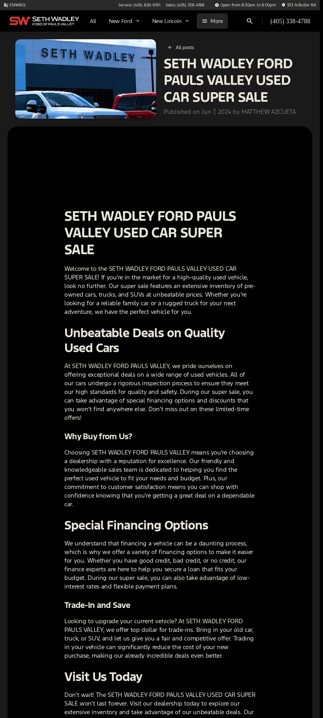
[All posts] (181, 47)
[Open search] (250, 21)
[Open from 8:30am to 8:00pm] (245, 5)
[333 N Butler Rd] (298, 5)
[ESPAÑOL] (15, 5)
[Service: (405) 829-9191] (139, 5)
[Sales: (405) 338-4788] (185, 5)
